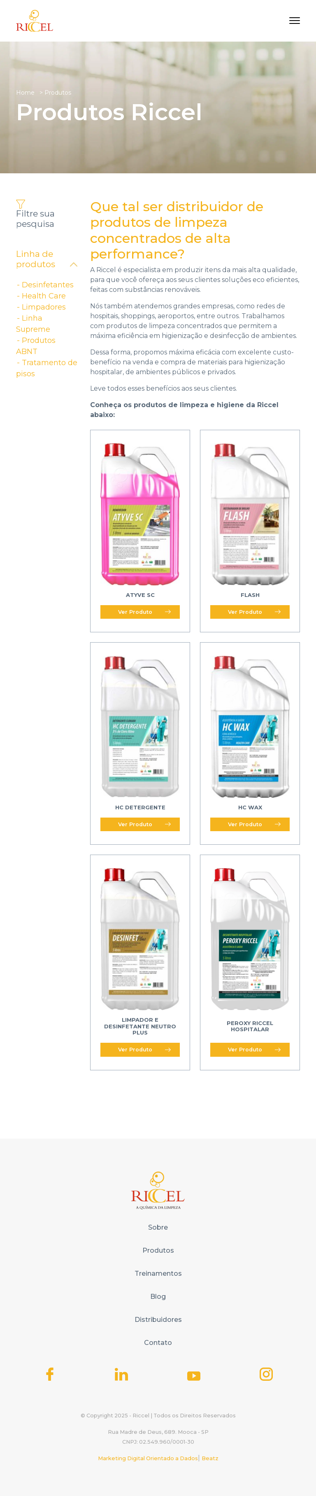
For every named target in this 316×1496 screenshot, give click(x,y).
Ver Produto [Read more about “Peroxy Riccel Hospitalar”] (254, 1049)
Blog (158, 1296)
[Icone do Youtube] (193, 1376)
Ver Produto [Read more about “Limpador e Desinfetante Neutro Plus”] (145, 1049)
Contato (158, 1343)
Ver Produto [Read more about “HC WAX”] (254, 824)
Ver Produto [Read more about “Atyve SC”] (145, 612)
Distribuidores (158, 1320)
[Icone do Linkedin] (121, 1374)
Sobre (158, 1227)
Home (25, 92)
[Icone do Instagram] (266, 1374)
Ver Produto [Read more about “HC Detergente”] (145, 824)
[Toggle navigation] (294, 21)
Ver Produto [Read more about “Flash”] (254, 612)
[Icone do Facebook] (49, 1374)
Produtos (158, 1250)
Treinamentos (158, 1273)
